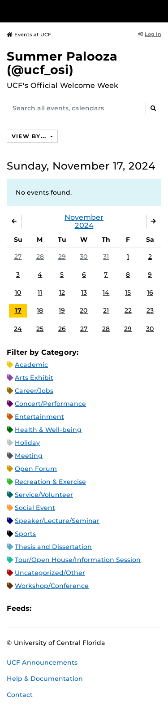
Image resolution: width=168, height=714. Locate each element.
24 (18, 329)
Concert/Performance (50, 404)
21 (106, 310)
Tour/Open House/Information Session (78, 560)
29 (62, 257)
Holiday (27, 443)
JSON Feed (104, 608)
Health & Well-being (48, 430)
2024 (84, 225)
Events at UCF (29, 34)
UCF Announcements (42, 662)
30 (84, 257)
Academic (31, 365)
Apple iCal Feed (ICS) (43, 608)
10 (18, 292)
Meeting (29, 456)
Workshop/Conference (52, 586)
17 (18, 310)
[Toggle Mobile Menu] (159, 10)
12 (62, 292)
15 (128, 292)
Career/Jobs (34, 391)
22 (128, 310)
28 (40, 257)
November (84, 217)
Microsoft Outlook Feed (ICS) (58, 608)
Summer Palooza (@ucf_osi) (62, 63)
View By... (30, 136)
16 (150, 292)
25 (39, 329)
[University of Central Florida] (68, 11)
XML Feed (88, 608)
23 (150, 310)
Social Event (35, 508)
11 (40, 292)
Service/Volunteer (44, 495)
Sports (25, 534)
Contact (20, 695)
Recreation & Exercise (50, 482)
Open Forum (36, 469)
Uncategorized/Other (50, 573)
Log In (149, 34)
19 (62, 310)
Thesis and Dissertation (53, 547)
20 (84, 310)
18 (40, 310)
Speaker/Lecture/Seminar (57, 521)
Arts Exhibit (34, 378)
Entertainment (39, 417)
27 (18, 257)
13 (84, 292)
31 (106, 257)
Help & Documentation (45, 679)
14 (106, 292)
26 (62, 329)
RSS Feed (73, 608)
